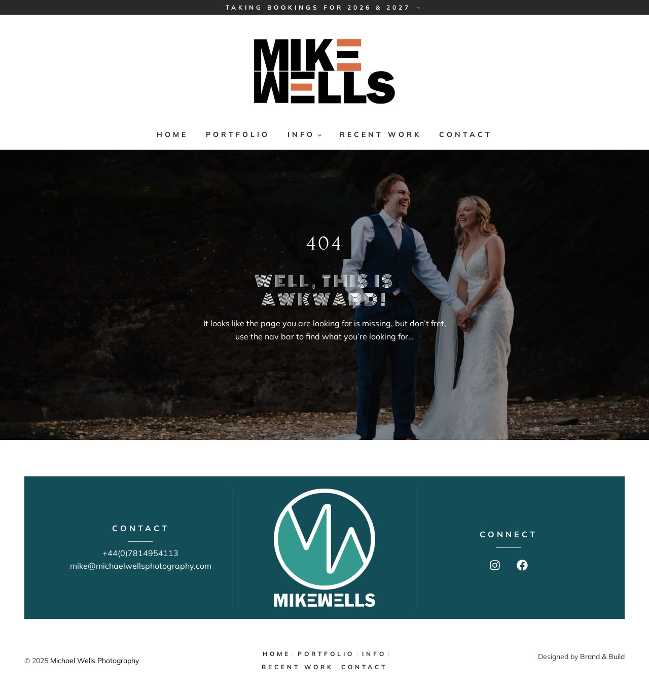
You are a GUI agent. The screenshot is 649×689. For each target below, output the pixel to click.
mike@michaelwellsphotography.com (140, 566)
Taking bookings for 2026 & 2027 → (324, 7)
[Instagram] (494, 565)
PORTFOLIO (238, 134)
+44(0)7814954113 (140, 553)
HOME (172, 134)
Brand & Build (602, 656)
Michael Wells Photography (94, 660)
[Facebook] (522, 565)
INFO (374, 654)
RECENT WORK (380, 134)
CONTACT (465, 134)
